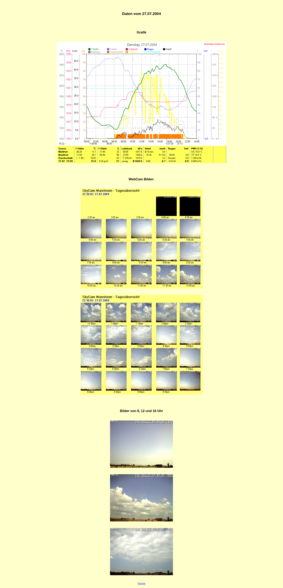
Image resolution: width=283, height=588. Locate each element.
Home (141, 583)
